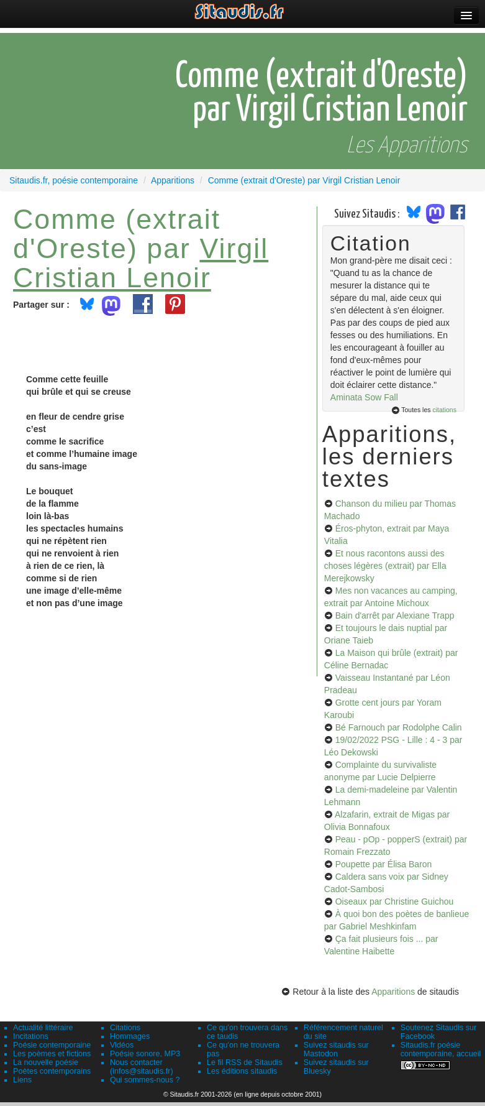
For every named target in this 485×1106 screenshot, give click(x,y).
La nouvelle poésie (45, 1062)
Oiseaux (394, 901)
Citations (125, 1027)
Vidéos (122, 1045)
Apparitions (393, 992)
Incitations (30, 1036)
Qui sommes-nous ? (145, 1080)
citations (444, 409)
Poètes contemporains (52, 1071)
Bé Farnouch (398, 727)
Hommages (130, 1036)
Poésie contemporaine (52, 1045)
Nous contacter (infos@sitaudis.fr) (141, 1067)
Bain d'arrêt (395, 615)
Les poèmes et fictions (52, 1053)
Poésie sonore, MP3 (145, 1053)
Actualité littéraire (43, 1027)
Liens (22, 1080)
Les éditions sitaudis (242, 1071)
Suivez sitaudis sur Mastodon (336, 1049)
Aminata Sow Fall (364, 397)
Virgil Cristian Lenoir (140, 263)
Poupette (383, 864)
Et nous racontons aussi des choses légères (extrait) (385, 565)
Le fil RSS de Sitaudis (245, 1062)
